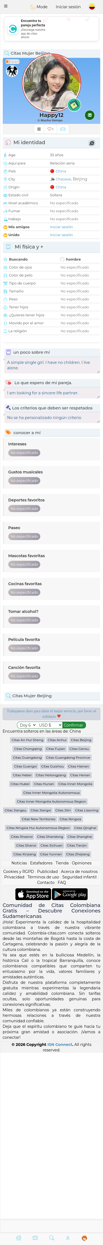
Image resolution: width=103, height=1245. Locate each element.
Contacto (46, 1062)
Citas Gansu (79, 928)
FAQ (62, 1062)
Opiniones (81, 1042)
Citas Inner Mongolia (75, 964)
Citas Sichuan (51, 1025)
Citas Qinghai (85, 1008)
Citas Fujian (55, 928)
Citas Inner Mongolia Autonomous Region (51, 981)
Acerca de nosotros (79, 1051)
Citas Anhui (57, 920)
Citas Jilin (63, 990)
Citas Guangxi (25, 946)
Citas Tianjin (77, 1025)
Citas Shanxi (26, 1025)
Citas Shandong (50, 1016)
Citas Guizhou (52, 946)
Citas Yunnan (51, 1034)
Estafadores (41, 1042)
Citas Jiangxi (40, 990)
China (61, 171)
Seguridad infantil (79, 1056)
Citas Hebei (22, 955)
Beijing (80, 179)
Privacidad (14, 1056)
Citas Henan (80, 955)
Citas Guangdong (27, 937)
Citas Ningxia (70, 999)
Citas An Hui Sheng (27, 920)
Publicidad (47, 1051)
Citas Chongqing (28, 928)
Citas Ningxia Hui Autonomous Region (38, 1008)
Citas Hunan (44, 964)
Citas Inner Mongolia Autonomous (51, 972)
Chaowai (63, 179)
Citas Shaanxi (22, 1016)
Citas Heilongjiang (51, 955)
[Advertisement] (51, 28)
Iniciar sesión (68, 6)
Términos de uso (43, 1056)
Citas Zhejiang (78, 1034)
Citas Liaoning (86, 990)
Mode (39, 7)
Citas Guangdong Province (68, 937)
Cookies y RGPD (18, 1051)
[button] (6, 6)
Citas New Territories (38, 999)
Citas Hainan (78, 946)
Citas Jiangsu (15, 990)
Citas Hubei (20, 964)
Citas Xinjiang (24, 1034)
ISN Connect (60, 1224)
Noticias (19, 1042)
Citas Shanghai (80, 1016)
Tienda (62, 1042)
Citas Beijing (81, 920)
